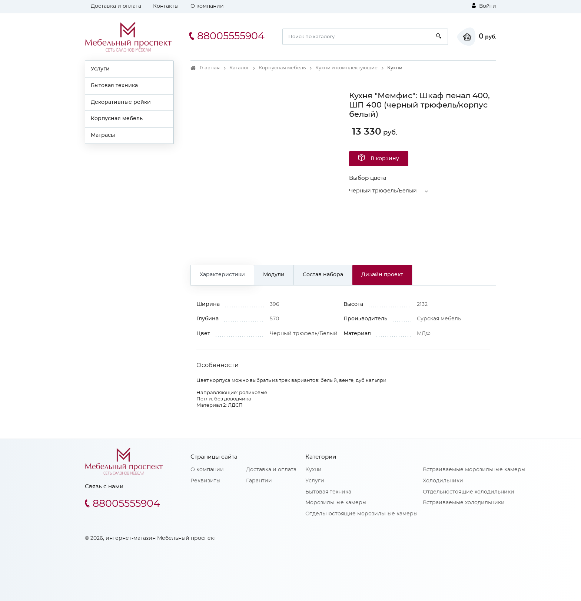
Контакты (166, 6)
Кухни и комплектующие (346, 68)
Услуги (100, 69)
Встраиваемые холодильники (464, 502)
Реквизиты (205, 480)
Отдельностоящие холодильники (468, 492)
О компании (207, 6)
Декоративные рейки (121, 102)
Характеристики (222, 274)
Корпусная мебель (117, 118)
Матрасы (103, 135)
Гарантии (259, 480)
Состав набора (323, 274)
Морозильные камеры (335, 502)
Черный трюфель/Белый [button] (383, 191)
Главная (210, 68)
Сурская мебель (439, 318)
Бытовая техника (114, 85)
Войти (484, 6)
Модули (274, 274)
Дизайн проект (382, 274)
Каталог (239, 68)
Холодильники (443, 480)
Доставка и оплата (116, 6)
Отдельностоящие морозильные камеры (361, 513)
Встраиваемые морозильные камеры (474, 469)
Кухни (313, 469)
